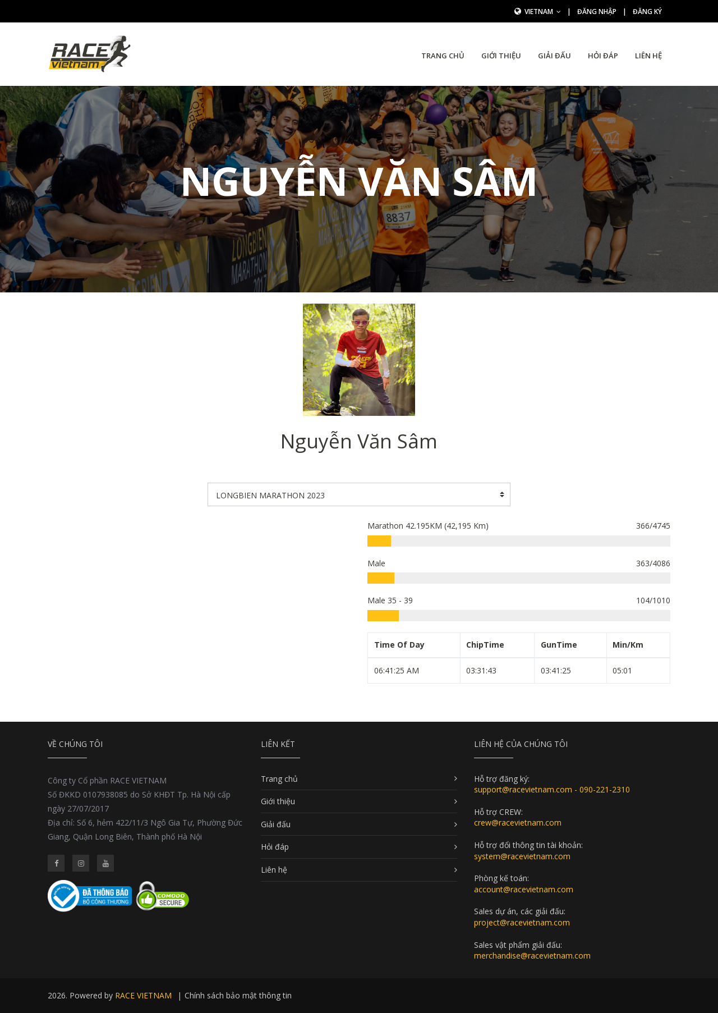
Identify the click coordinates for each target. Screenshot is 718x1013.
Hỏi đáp (603, 56)
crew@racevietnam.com (517, 822)
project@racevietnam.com (522, 922)
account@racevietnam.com (523, 889)
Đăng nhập (596, 11)
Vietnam (542, 11)
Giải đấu (554, 56)
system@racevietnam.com (522, 856)
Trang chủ (442, 56)
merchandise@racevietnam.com (532, 955)
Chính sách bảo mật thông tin (238, 995)
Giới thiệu (501, 56)
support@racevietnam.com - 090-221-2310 (552, 789)
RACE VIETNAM (143, 995)
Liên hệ (648, 56)
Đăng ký (647, 11)
